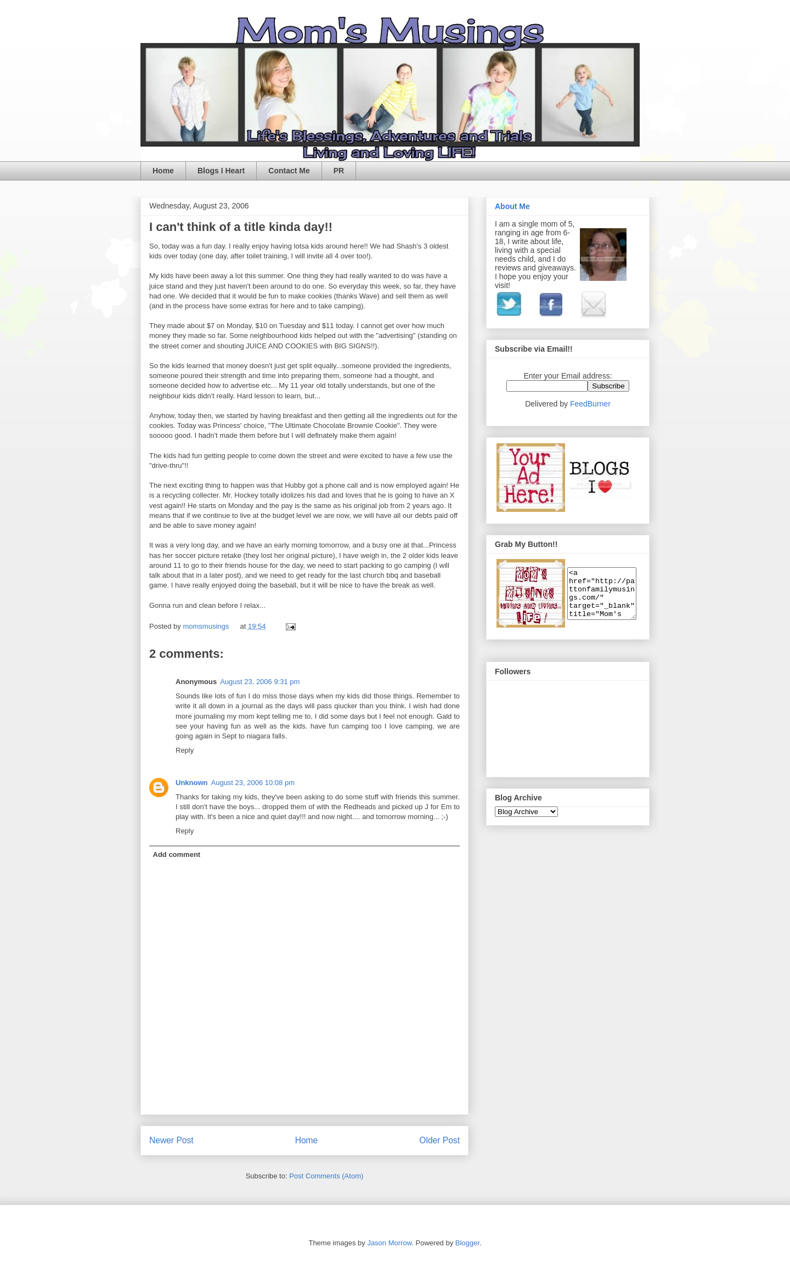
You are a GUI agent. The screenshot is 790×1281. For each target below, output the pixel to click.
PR (339, 170)
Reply (185, 750)
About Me (512, 206)
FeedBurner (590, 403)
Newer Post (171, 1140)
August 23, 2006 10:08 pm (253, 782)
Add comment (177, 854)
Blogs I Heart (221, 170)
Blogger (467, 1243)
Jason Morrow (389, 1243)
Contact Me (288, 170)
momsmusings (206, 626)
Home (163, 170)
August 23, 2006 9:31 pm (260, 682)
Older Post (439, 1140)
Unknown (192, 782)
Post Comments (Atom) (326, 1176)
